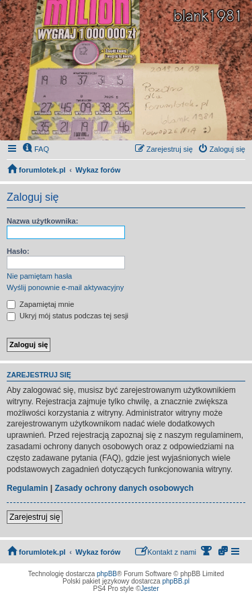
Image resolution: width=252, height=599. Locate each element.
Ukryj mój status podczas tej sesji (67, 316)
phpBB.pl (176, 581)
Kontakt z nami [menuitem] (165, 551)
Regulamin (27, 488)
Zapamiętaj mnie (40, 304)
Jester (149, 588)
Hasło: (18, 251)
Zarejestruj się (34, 517)
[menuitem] (35, 149)
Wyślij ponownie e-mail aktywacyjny (65, 287)
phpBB (107, 574)
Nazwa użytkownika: (42, 221)
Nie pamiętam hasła (39, 276)
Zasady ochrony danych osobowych (124, 488)
